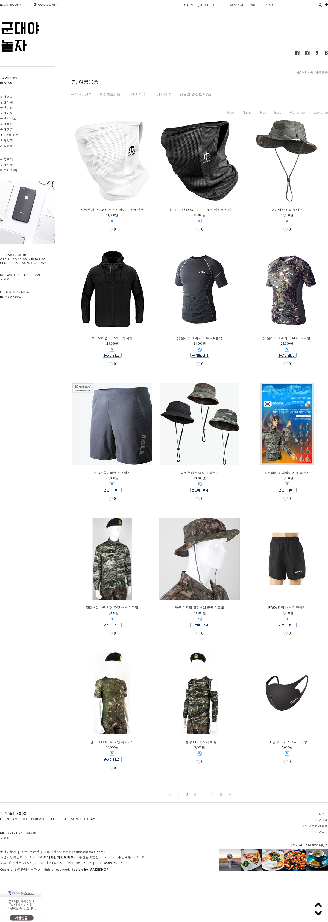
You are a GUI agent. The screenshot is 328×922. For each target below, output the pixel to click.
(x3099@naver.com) (88, 852)
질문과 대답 (8, 170)
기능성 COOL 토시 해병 (199, 742)
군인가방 (6, 113)
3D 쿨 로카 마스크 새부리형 (287, 742)
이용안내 (321, 820)
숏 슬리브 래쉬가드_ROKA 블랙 (199, 338)
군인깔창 (6, 107)
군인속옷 (6, 124)
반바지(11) (136, 94)
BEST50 (6, 83)
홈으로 (323, 814)
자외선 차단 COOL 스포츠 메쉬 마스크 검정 (199, 210)
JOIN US (211, 5)
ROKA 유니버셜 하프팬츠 (112, 473)
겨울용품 (6, 146)
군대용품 (6, 129)
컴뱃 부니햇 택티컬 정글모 (199, 473)
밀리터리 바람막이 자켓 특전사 (286, 473)
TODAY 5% (8, 77)
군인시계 (6, 102)
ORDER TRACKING (14, 292)
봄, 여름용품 (9, 135)
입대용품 (6, 97)
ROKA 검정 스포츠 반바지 (287, 608)
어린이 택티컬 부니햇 (287, 210)
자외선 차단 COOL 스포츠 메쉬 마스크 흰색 (112, 210)
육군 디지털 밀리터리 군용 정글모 (199, 608)
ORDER (255, 5)
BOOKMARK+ (10, 297)
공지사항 (6, 165)
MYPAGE (237, 5)
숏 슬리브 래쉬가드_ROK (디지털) (287, 338)
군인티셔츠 (8, 118)
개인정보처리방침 (314, 826)
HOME (301, 72)
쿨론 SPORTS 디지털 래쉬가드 (112, 742)
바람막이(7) (162, 94)
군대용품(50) (81, 94)
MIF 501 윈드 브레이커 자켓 (112, 338)
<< (170, 794)
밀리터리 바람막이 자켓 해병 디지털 (112, 608)
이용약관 (321, 832)
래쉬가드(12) (110, 94)
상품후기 (6, 159)
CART (270, 5)
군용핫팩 (6, 140)
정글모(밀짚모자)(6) (195, 94)
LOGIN (187, 5)
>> (229, 794)
